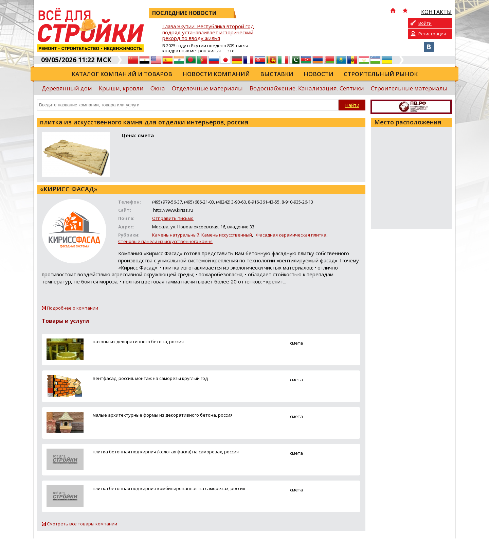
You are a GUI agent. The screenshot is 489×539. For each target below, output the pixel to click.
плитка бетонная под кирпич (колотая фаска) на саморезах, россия (166, 452)
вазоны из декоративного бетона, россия (138, 341)
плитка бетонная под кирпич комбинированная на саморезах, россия (169, 488)
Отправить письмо (173, 218)
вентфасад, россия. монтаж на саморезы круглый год (150, 378)
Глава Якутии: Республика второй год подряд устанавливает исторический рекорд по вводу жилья (208, 32)
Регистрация (432, 34)
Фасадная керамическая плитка (291, 235)
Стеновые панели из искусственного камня (165, 241)
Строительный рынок (381, 74)
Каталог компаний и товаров (122, 74)
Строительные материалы (409, 88)
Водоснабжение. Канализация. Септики (307, 88)
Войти (425, 23)
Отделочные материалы (207, 88)
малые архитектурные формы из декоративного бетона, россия (163, 415)
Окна (157, 88)
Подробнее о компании (72, 308)
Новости (318, 74)
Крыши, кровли (121, 88)
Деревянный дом (67, 88)
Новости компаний (216, 74)
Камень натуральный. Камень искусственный (202, 235)
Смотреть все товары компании (82, 524)
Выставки (276, 74)
